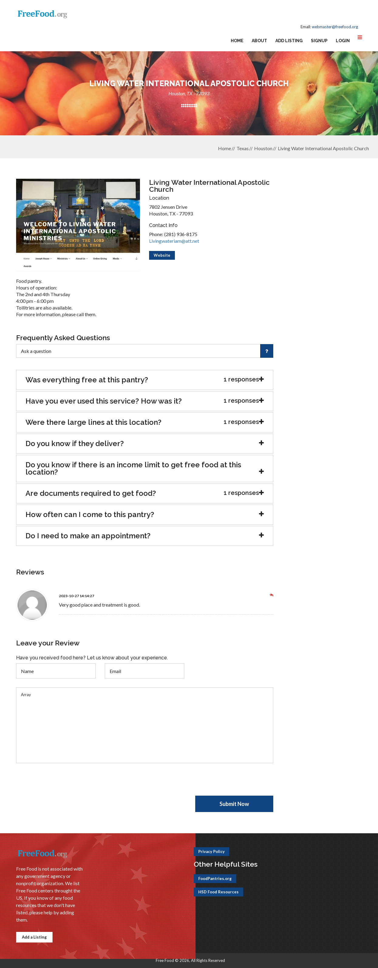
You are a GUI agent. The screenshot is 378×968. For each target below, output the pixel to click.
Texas (243, 148)
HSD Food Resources (218, 891)
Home (237, 40)
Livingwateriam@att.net (174, 241)
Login (343, 40)
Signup (319, 40)
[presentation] (62, 784)
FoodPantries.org (215, 878)
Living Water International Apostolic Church (323, 148)
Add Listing (289, 40)
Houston (263, 148)
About (259, 40)
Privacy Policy (211, 851)
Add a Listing (34, 937)
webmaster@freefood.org (335, 26)
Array (145, 725)
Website (162, 255)
